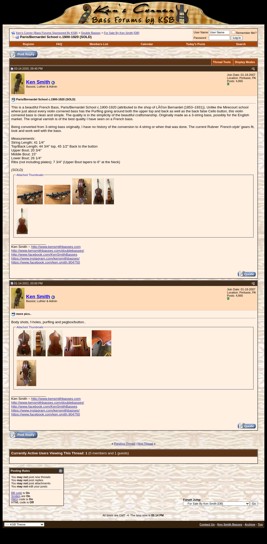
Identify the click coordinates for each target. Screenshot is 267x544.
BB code (16, 492)
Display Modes (245, 62)
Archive (250, 524)
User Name (201, 32)
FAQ (59, 44)
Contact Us (207, 524)
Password (200, 37)
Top (260, 524)
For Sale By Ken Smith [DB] (121, 32)
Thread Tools (222, 62)
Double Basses (90, 32)
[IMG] (14, 499)
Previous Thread (124, 443)
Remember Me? (244, 32)
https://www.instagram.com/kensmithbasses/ (45, 258)
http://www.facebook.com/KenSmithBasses (44, 254)
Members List (99, 44)
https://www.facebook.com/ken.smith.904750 (45, 262)
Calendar (147, 44)
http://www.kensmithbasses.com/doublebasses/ (47, 251)
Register (28, 44)
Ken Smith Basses (229, 524)
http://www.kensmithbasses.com (56, 247)
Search (241, 44)
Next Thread (145, 443)
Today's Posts (195, 44)
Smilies (15, 496)
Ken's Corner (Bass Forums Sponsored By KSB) (47, 32)
